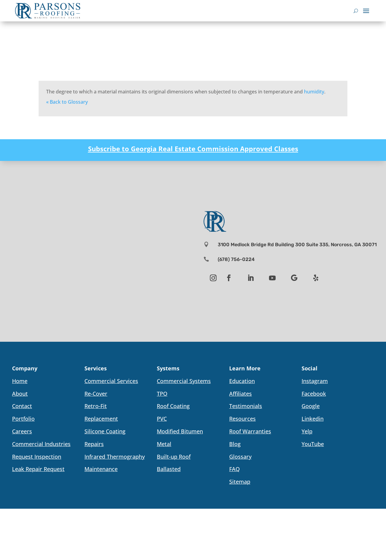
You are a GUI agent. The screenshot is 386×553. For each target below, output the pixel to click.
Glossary (240, 456)
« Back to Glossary (67, 102)
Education (242, 381)
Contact (22, 406)
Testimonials (245, 406)
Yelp (307, 431)
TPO (162, 393)
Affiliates (240, 393)
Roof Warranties (250, 431)
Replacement (101, 418)
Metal (164, 444)
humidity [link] (314, 91)
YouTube (313, 444)
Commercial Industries (41, 444)
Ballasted (169, 469)
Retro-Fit (95, 406)
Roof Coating (173, 406)
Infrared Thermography (114, 456)
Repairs (94, 444)
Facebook (314, 393)
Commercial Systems (184, 381)
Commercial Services (111, 381)
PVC (162, 418)
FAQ (234, 469)
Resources (242, 418)
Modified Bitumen (180, 431)
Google (311, 406)
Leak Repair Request (38, 469)
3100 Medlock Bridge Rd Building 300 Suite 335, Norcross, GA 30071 (297, 244)
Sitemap (239, 481)
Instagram (315, 381)
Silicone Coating (104, 431)
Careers (22, 431)
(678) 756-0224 (236, 259)
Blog (235, 444)
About (20, 393)
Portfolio (23, 418)
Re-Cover (95, 393)
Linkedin (313, 418)
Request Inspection (36, 456)
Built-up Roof (174, 456)
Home (19, 381)
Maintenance (101, 469)
